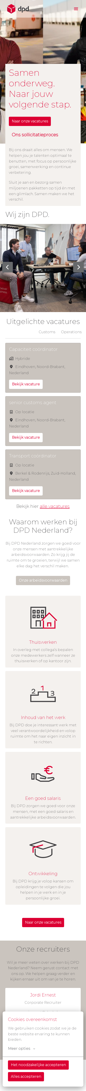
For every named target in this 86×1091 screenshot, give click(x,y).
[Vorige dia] (7, 267)
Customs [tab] (47, 332)
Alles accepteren (26, 1076)
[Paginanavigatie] (76, 8)
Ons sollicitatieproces (35, 134)
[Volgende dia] (78, 267)
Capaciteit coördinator (33, 349)
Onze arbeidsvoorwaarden (43, 580)
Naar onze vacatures (30, 121)
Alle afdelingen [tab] (19, 332)
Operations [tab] (71, 332)
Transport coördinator (32, 456)
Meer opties (21, 1048)
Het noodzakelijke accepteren (38, 1065)
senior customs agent (32, 402)
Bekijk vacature (26, 384)
